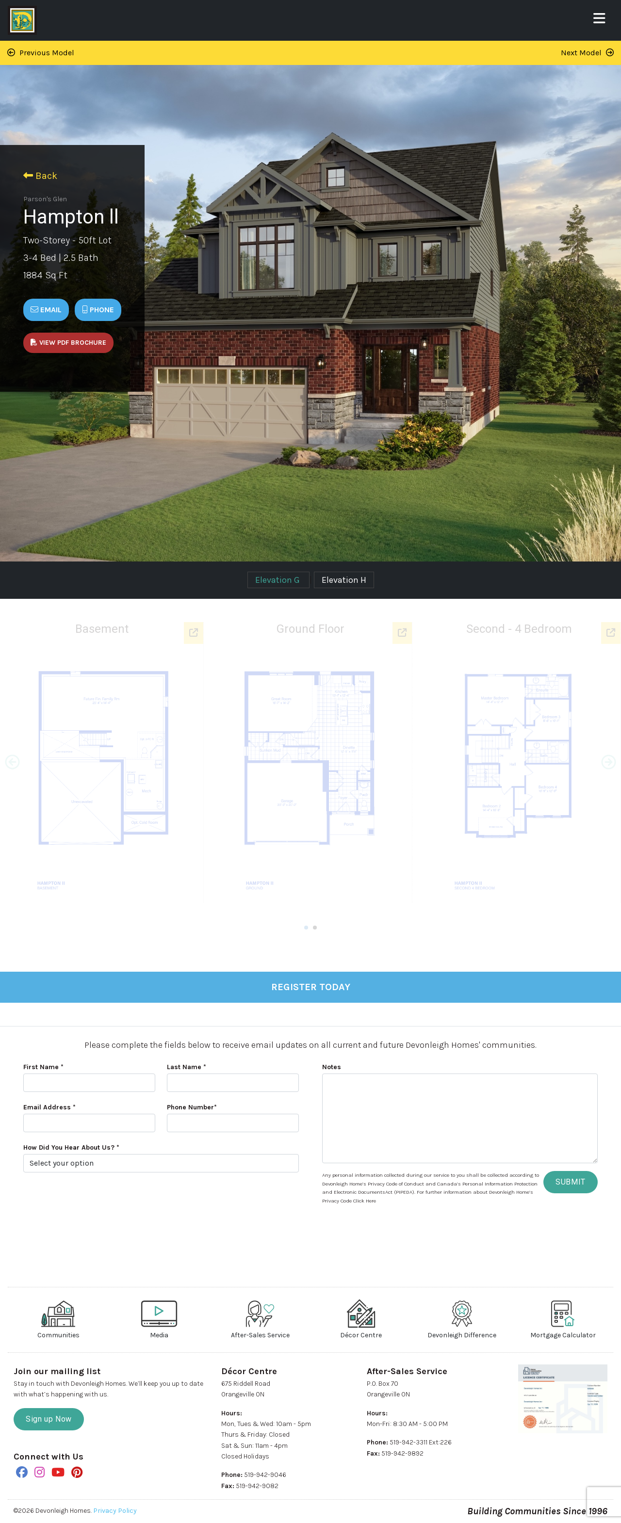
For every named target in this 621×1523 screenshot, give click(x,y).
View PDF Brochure (68, 342)
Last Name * (186, 1067)
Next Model (587, 52)
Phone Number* (192, 1107)
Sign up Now (49, 1419)
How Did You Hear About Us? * (71, 1147)
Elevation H (344, 580)
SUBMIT (571, 1181)
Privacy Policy (115, 1511)
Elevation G (278, 580)
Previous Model (40, 52)
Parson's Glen (45, 199)
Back (40, 175)
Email (46, 309)
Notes (331, 1067)
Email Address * (49, 1107)
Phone (98, 309)
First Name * (43, 1067)
